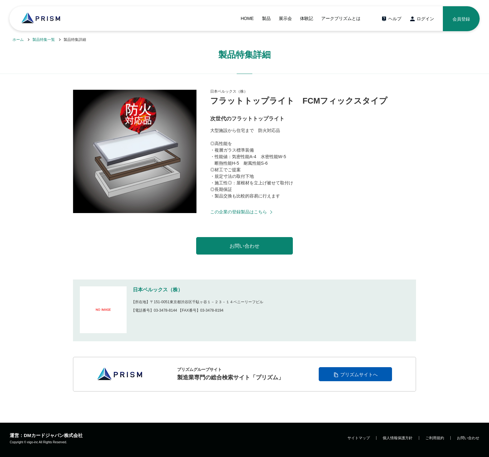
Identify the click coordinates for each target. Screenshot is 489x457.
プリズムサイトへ (359, 374)
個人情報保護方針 (398, 438)
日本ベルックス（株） (158, 289)
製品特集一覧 (43, 39)
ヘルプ (394, 18)
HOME (247, 18)
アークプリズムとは (341, 18)
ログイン (425, 18)
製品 (266, 18)
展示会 (285, 18)
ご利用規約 (434, 438)
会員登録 (461, 19)
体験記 (306, 18)
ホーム (18, 39)
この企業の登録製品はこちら (238, 211)
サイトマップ (358, 438)
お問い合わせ (468, 438)
